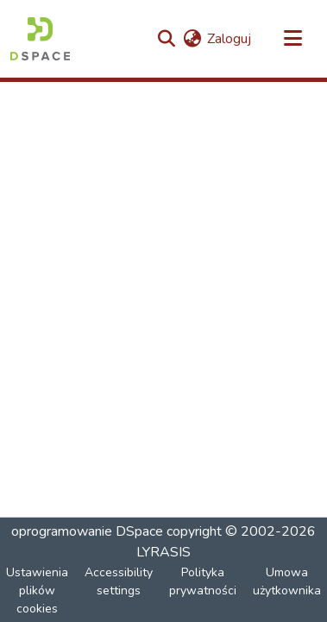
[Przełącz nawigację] (292, 38)
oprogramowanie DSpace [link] (87, 531)
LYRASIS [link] (163, 552)
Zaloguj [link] (229, 38)
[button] (40, 38)
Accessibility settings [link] (119, 581)
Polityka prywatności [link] (202, 581)
